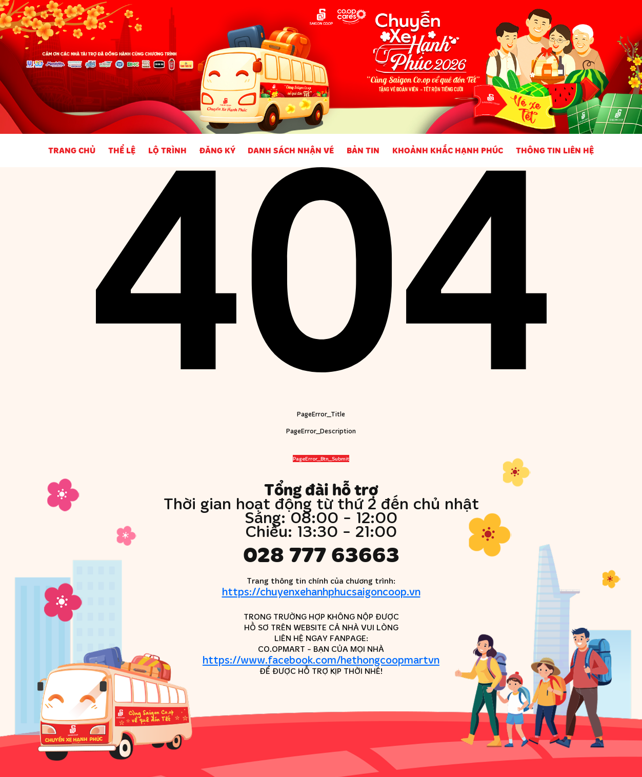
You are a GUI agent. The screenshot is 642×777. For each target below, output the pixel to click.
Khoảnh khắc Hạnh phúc (447, 150)
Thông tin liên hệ (555, 150)
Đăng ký (217, 150)
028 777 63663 (321, 554)
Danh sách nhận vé (291, 150)
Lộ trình (167, 150)
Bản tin (363, 150)
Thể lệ (121, 150)
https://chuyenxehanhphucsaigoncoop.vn (321, 591)
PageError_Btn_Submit (321, 458)
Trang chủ (71, 150)
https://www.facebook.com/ (321, 659)
